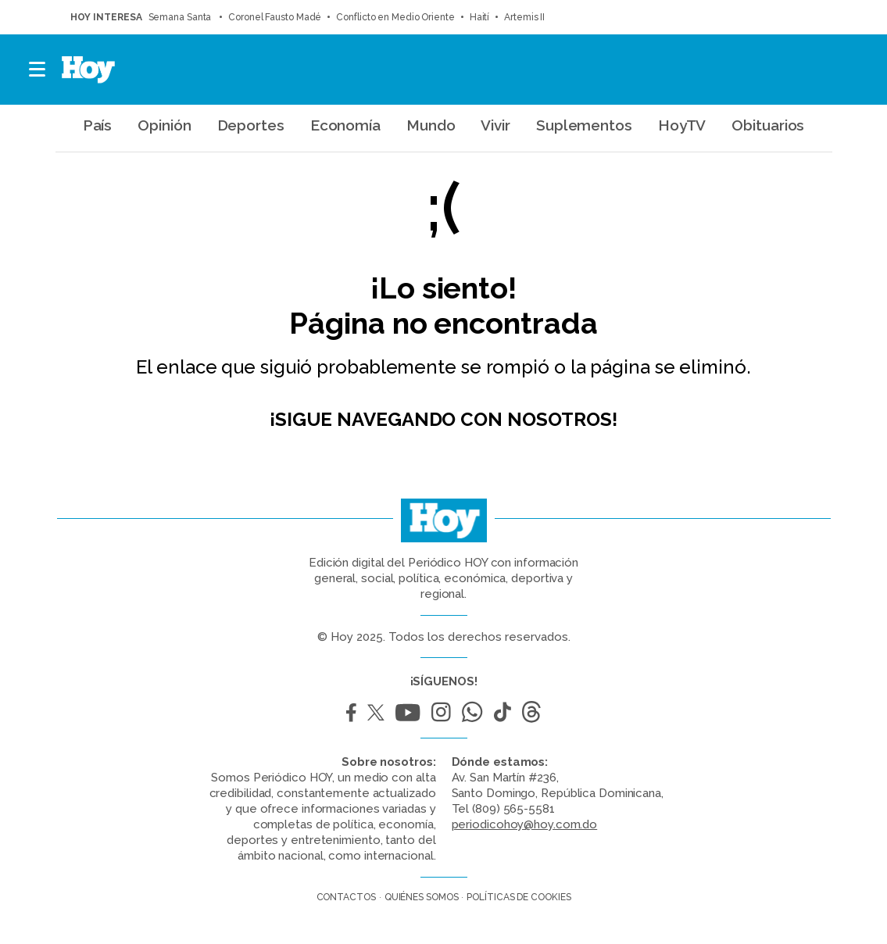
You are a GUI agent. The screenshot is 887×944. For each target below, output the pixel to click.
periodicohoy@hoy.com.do (525, 824)
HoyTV (682, 125)
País (98, 125)
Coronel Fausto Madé (274, 17)
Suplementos (584, 125)
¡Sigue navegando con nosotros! (443, 419)
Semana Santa (181, 17)
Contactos (346, 897)
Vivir (495, 125)
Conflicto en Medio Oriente (395, 17)
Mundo (431, 125)
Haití (480, 17)
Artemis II (524, 17)
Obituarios (767, 125)
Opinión (164, 125)
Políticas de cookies (518, 897)
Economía (345, 125)
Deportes (250, 125)
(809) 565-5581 (513, 809)
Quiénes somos (421, 897)
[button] (37, 69)
